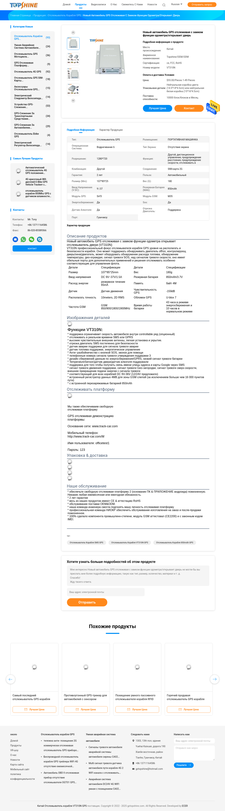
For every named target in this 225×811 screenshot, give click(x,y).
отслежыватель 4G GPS (32, 71)
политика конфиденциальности (22, 776)
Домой (14, 740)
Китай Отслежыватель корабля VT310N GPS (62, 806)
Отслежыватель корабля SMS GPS (86, 542)
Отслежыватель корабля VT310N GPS (129, 542)
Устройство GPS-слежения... (32, 106)
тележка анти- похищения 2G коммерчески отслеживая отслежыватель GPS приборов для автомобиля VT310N (61, 746)
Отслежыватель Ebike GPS (32, 135)
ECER (185, 806)
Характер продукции (111, 129)
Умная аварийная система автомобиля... (32, 46)
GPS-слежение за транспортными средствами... (32, 116)
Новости (15, 759)
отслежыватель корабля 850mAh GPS (174, 542)
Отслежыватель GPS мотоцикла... (32, 55)
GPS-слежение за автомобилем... (32, 126)
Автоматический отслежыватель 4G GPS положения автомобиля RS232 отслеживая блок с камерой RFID (36, 170)
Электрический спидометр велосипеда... (32, 97)
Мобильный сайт (19, 769)
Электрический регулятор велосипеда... (32, 144)
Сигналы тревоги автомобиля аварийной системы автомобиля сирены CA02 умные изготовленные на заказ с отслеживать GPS (105, 752)
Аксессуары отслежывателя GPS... (32, 88)
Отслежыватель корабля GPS (58, 734)
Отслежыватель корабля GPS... (32, 37)
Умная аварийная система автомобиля (101, 737)
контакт (32, 248)
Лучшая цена (157, 108)
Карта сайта (17, 764)
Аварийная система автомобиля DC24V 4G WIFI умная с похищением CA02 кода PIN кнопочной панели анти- (104, 784)
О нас (13, 755)
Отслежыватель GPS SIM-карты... (32, 79)
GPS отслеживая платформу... (32, 64)
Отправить (87, 602)
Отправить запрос (202, 4)
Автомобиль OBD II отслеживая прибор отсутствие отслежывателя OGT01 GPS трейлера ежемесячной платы (61, 778)
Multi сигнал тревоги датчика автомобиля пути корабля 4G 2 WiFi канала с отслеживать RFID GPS (106, 768)
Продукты (16, 745)
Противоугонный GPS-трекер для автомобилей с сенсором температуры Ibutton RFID (85, 699)
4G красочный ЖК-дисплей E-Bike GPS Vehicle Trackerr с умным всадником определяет (37, 182)
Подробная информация (81, 129)
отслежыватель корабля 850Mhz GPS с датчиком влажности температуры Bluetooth (38, 193)
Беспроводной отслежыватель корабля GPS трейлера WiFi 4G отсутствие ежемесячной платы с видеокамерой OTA (61, 762)
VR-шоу (14, 750)
